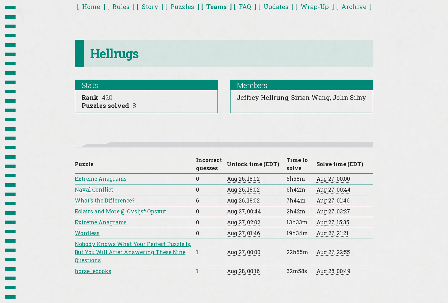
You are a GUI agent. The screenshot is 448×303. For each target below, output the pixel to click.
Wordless (87, 233)
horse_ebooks (93, 271)
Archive (353, 6)
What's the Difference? (105, 200)
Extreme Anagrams (101, 178)
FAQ (245, 6)
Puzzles (182, 6)
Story (150, 6)
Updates (276, 6)
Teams (216, 6)
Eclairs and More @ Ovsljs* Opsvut (120, 211)
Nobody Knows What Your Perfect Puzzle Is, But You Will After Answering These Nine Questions (133, 252)
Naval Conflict (94, 189)
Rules (120, 6)
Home (91, 6)
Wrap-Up (315, 6)
